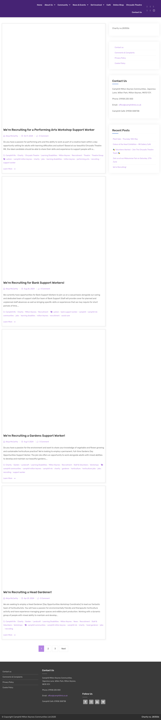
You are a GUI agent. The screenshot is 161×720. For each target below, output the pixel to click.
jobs (43, 159)
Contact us (137, 12)
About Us (49, 5)
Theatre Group (97, 155)
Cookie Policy (120, 63)
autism (9, 159)
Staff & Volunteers (81, 465)
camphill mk (48, 469)
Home (39, 5)
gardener (65, 469)
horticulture (76, 469)
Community (63, 5)
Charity (20, 155)
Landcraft (25, 465)
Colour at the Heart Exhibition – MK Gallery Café (132, 144)
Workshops (94, 465)
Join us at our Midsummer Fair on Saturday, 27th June (132, 160)
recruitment (55, 316)
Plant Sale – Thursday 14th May (125, 139)
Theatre (87, 155)
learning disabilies (28, 316)
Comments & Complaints (125, 53)
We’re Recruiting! (119, 167)
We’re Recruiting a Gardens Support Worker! (34, 435)
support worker (9, 163)
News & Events (79, 5)
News (76, 622)
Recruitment (77, 155)
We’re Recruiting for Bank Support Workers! (33, 282)
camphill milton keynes (23, 159)
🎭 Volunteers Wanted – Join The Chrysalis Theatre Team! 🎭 (133, 151)
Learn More (9, 169)
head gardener (92, 625)
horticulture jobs (89, 469)
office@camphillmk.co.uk (130, 105)
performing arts (83, 159)
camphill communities (12, 469)
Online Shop (118, 5)
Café (109, 5)
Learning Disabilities (49, 155)
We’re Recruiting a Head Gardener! (27, 592)
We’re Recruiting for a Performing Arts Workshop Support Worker (48, 130)
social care (65, 316)
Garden (16, 465)
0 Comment (44, 136)
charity (37, 159)
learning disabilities (54, 159)
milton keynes (69, 159)
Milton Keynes (64, 155)
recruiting (95, 159)
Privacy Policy (120, 58)
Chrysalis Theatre (134, 5)
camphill (82, 312)
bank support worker (69, 312)
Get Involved (96, 5)
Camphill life (11, 155)
